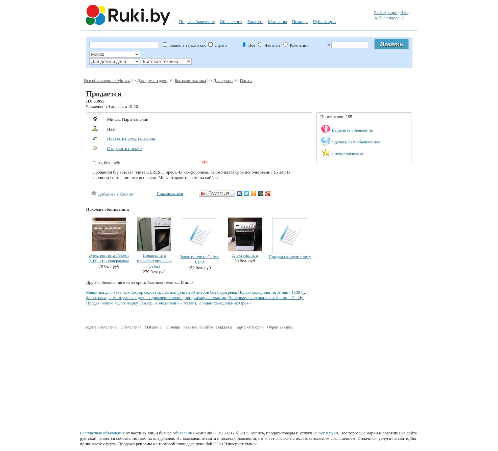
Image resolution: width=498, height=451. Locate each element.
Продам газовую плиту (289, 256)
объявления (183, 432)
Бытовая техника (190, 80)
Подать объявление (197, 21)
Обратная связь (280, 327)
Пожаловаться (170, 193)
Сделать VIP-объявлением (356, 141)
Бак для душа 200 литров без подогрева (199, 292)
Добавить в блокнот (113, 194)
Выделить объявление (352, 130)
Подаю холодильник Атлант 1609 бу (271, 292)
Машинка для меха (104, 292)
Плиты (246, 80)
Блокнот (255, 21)
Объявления (231, 21)
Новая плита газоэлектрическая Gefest (154, 261)
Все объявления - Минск (107, 80)
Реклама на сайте (198, 327)
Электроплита (245, 255)
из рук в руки (325, 432)
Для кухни (223, 80)
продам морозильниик (205, 297)
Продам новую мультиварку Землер (119, 303)
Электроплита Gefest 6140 (199, 259)
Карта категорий (249, 327)
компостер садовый (142, 292)
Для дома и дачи (152, 80)
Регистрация (385, 12)
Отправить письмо (124, 148)
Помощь (300, 21)
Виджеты (224, 327)
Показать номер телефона (131, 138)
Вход (404, 12)
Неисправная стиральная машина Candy (265, 297)
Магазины (277, 21)
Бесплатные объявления (102, 432)
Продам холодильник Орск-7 (225, 303)
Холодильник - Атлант (175, 303)
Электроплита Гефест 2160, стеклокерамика (109, 258)
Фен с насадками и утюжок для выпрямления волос (134, 297)
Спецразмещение (348, 153)
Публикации (324, 21)
